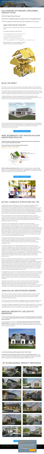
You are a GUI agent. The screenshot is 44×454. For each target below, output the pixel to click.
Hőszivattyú (18, 4)
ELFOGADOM (32, 450)
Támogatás (30, 4)
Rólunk (41, 4)
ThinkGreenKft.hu (13, 1)
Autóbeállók (7, 4)
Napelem (3, 4)
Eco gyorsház (13, 4)
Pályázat (34, 4)
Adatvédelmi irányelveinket (28, 447)
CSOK (38, 4)
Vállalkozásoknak (24, 4)
